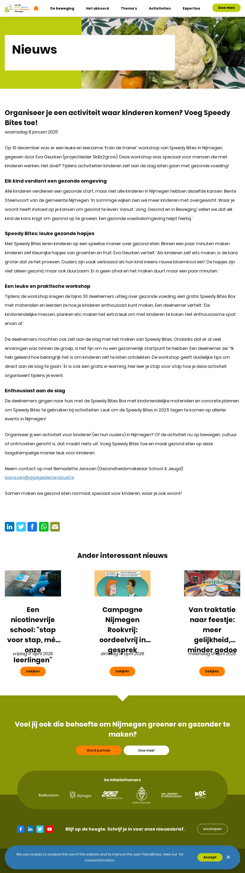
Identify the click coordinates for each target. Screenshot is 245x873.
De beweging (62, 8)
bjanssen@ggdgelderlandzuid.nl (39, 477)
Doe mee (226, 7)
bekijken (33, 671)
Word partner (99, 764)
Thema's (129, 8)
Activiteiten (160, 8)
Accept (210, 857)
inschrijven (212, 829)
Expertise (191, 8)
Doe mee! (146, 764)
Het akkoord (97, 8)
